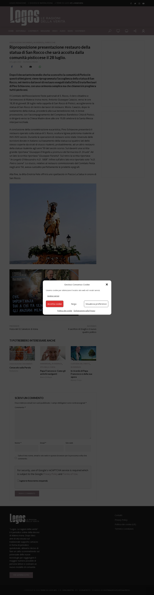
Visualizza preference (96, 303)
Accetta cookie (54, 303)
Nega (73, 303)
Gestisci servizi (53, 296)
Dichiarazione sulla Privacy (84, 310)
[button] (106, 284)
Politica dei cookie (64, 310)
